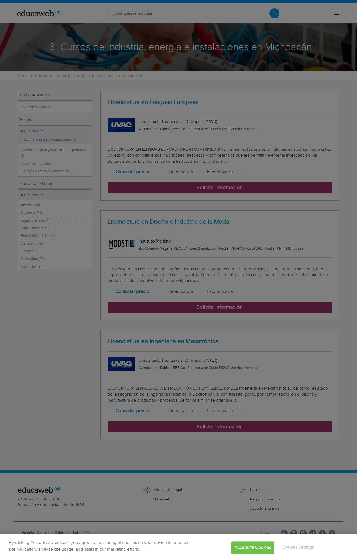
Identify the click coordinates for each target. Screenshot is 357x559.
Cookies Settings (297, 550)
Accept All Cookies (253, 551)
